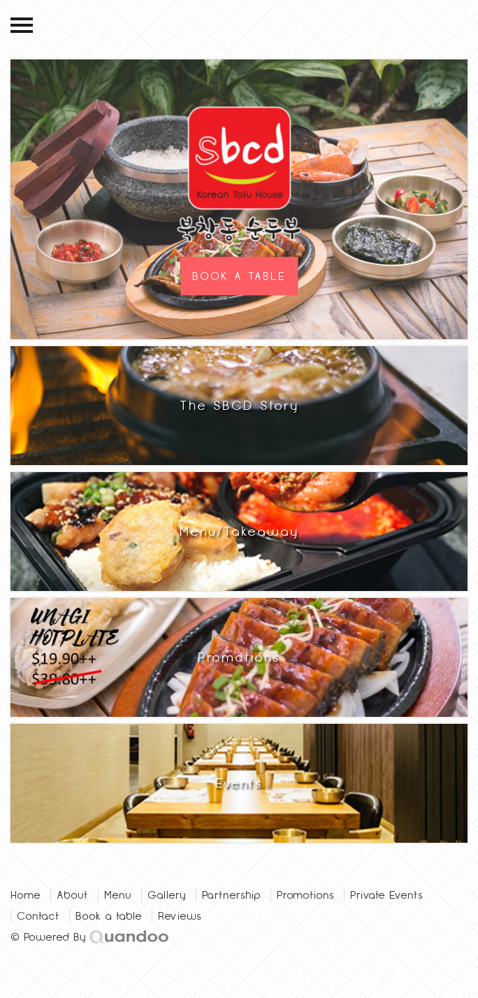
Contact (38, 915)
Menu (117, 894)
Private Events (386, 894)
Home (25, 894)
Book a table (108, 915)
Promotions (305, 894)
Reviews (179, 915)
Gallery (166, 894)
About (72, 894)
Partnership (231, 894)
